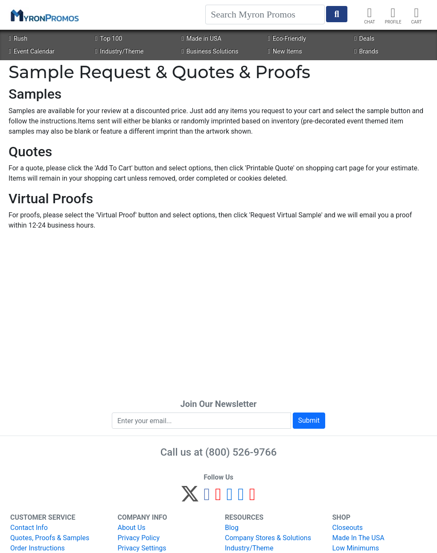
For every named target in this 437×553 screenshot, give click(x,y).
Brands (366, 51)
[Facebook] (207, 498)
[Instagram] (230, 498)
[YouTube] (252, 498)
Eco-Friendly (287, 38)
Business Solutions (209, 51)
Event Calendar (31, 51)
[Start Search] (336, 14)
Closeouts (347, 528)
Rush (18, 38)
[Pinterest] (218, 498)
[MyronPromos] (44, 15)
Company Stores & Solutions (268, 538)
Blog (232, 528)
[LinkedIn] (241, 498)
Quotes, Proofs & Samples (49, 538)
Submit (309, 420)
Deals (364, 38)
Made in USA (201, 38)
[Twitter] (190, 498)
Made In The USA (358, 538)
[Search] (265, 14)
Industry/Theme (119, 51)
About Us (132, 528)
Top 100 (108, 38)
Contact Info (29, 528)
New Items (285, 51)
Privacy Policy (139, 538)
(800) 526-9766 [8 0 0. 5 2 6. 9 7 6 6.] (241, 452)
